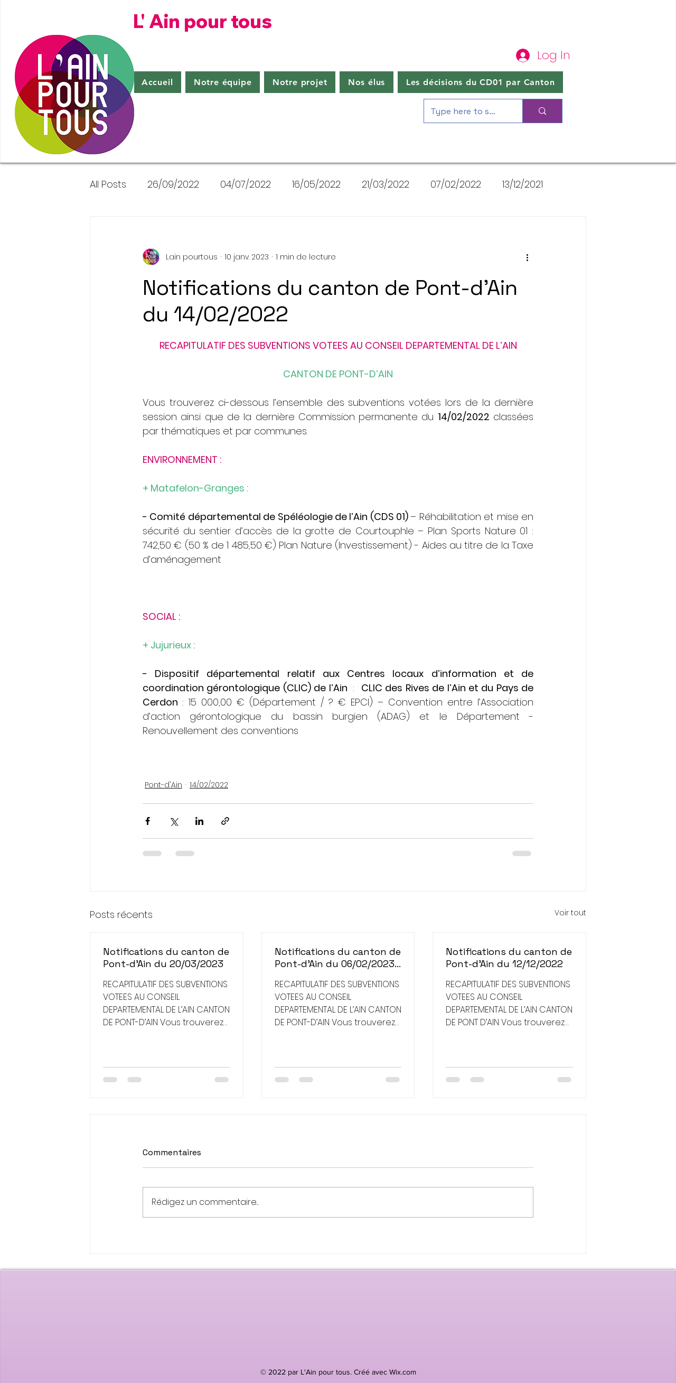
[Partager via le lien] (225, 821)
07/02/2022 (455, 184)
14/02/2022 (209, 784)
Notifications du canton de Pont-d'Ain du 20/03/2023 (166, 957)
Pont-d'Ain (163, 784)
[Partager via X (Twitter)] (173, 821)
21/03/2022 (385, 184)
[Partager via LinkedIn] (199, 821)
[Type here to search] (465, 111)
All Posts (108, 184)
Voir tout (570, 912)
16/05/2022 (316, 184)
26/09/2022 (173, 184)
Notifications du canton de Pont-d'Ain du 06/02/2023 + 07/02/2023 (338, 957)
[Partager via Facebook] (148, 821)
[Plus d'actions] (527, 256)
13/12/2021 (522, 184)
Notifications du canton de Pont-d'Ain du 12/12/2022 (509, 957)
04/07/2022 (245, 184)
